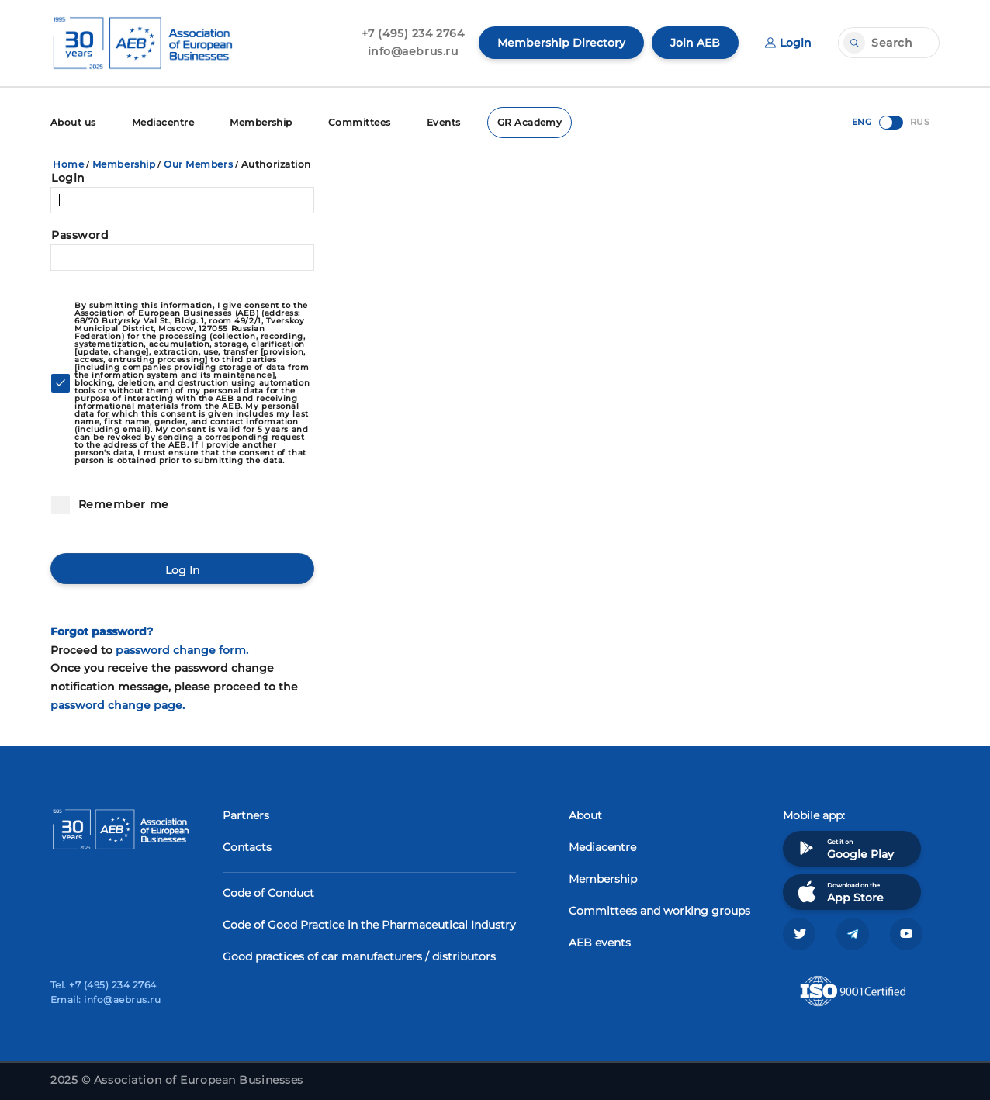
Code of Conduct (268, 893)
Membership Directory (561, 43)
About (585, 815)
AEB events (600, 943)
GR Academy (529, 122)
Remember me (121, 504)
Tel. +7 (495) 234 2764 (103, 985)
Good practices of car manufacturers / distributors (359, 956)
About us (73, 122)
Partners (246, 815)
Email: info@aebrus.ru (105, 999)
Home (68, 164)
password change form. (182, 650)
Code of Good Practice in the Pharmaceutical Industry (369, 925)
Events (444, 122)
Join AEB (695, 43)
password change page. (117, 705)
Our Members (198, 164)
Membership (261, 122)
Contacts (247, 847)
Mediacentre (163, 122)
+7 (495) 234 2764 (413, 33)
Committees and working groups (659, 911)
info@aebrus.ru (413, 51)
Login (788, 43)
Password (80, 235)
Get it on (844, 848)
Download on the (839, 892)
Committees (359, 122)
